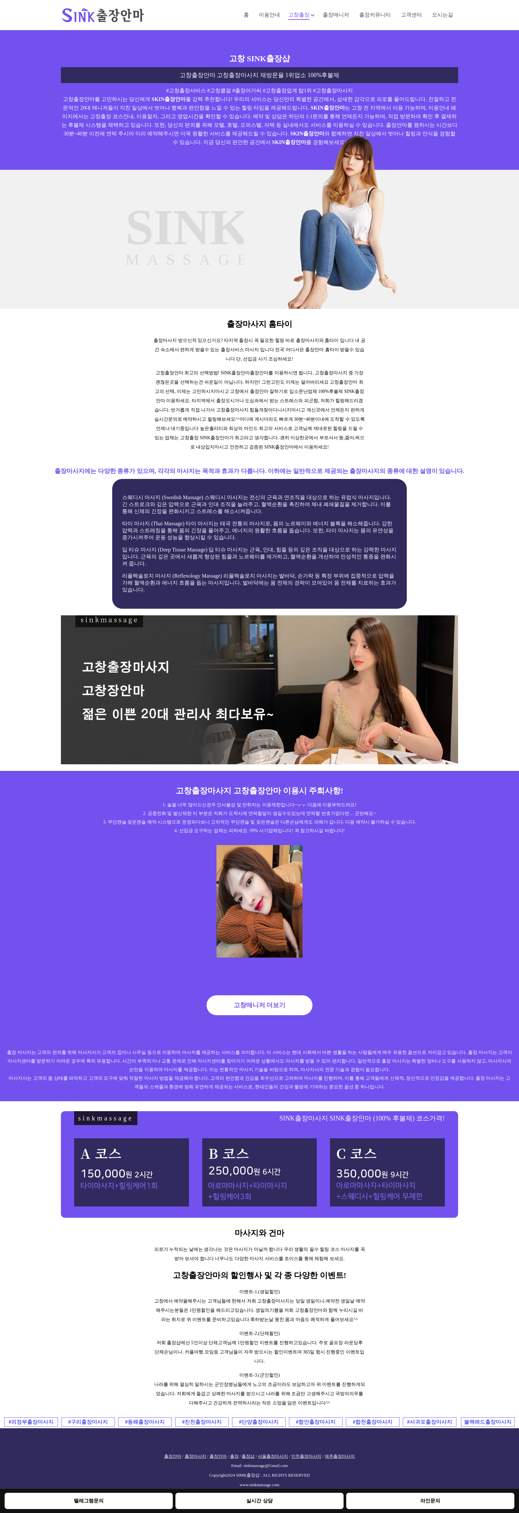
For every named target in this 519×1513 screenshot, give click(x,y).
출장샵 (248, 1456)
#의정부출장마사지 (31, 1422)
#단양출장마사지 (259, 1422)
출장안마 (172, 1456)
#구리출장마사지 (88, 1422)
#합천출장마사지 (373, 1422)
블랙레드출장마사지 (488, 1422)
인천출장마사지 (306, 1456)
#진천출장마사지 (202, 1422)
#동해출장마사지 (145, 1422)
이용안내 (269, 15)
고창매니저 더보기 (260, 1005)
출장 (234, 1456)
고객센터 (411, 15)
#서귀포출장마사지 (429, 1422)
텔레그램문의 (89, 1500)
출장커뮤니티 (375, 15)
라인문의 (430, 1500)
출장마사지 (195, 1456)
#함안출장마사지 (316, 1422)
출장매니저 (336, 15)
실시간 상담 (259, 1500)
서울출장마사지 (273, 1456)
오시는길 (442, 15)
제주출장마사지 (340, 1456)
